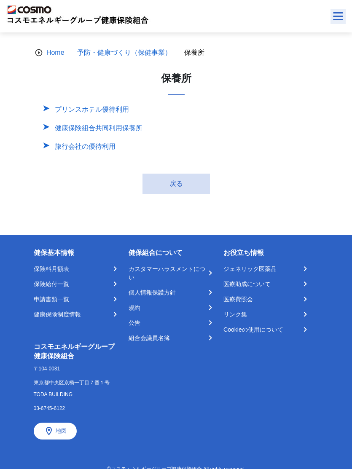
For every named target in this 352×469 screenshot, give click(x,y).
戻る (176, 183)
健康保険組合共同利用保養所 (98, 127)
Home (55, 52)
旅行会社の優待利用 (85, 146)
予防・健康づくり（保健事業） (124, 52)
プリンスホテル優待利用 (92, 109)
